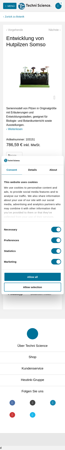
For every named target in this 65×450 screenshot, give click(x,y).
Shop (32, 357)
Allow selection (32, 287)
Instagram (32, 403)
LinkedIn (53, 403)
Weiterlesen (15, 129)
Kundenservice (33, 368)
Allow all (32, 276)
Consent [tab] (11, 169)
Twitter (32, 415)
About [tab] (53, 169)
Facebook (12, 403)
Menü (9, 6)
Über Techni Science (33, 345)
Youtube (12, 415)
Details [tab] (32, 169)
